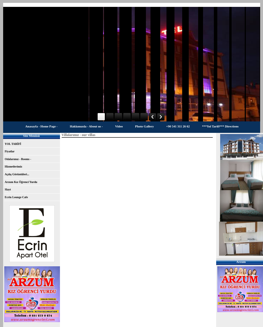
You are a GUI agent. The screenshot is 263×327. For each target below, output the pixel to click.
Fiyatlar (10, 151)
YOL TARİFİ (13, 143)
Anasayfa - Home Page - (41, 126)
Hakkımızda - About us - (86, 126)
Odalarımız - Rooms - (18, 159)
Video (119, 126)
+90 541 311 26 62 (178, 126)
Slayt (8, 189)
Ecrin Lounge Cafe (16, 197)
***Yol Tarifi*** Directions (220, 126)
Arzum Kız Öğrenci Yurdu (21, 182)
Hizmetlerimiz (13, 166)
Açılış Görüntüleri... (17, 174)
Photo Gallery (144, 126)
